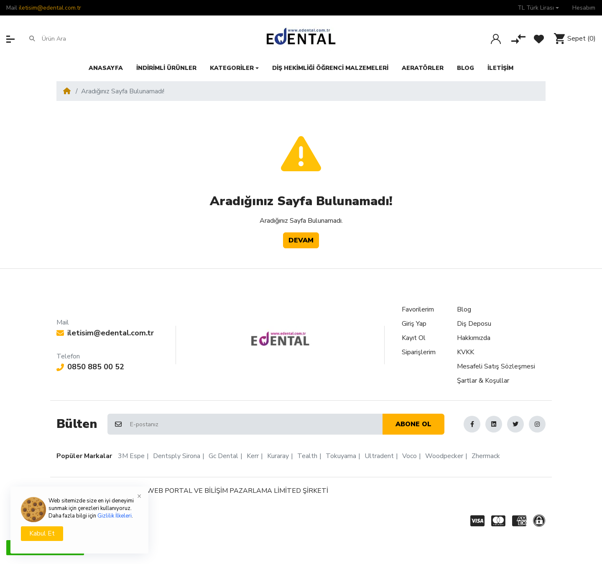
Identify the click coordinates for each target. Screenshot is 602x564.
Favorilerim (418, 309)
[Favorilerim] (539, 39)
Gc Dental (223, 456)
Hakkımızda (473, 338)
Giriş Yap (414, 323)
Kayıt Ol (414, 338)
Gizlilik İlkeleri (114, 516)
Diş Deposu (474, 323)
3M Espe (131, 456)
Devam (301, 240)
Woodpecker (444, 456)
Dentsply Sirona (176, 456)
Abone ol (413, 424)
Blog (464, 309)
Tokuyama (341, 456)
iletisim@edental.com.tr (50, 8)
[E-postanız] (256, 424)
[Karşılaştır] (518, 39)
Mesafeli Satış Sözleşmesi (496, 366)
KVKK (465, 352)
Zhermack (486, 456)
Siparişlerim (419, 352)
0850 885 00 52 (90, 367)
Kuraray (278, 456)
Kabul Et (42, 533)
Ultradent (379, 456)
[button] (538, 7)
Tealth (307, 456)
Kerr (253, 456)
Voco (409, 456)
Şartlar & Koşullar (483, 380)
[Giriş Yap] (496, 39)
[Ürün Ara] (74, 39)
